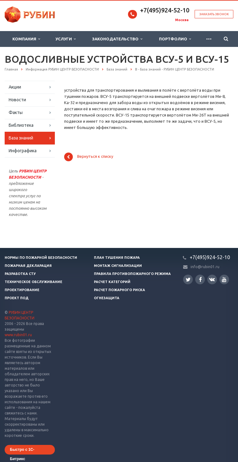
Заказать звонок (214, 14)
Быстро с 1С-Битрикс (22, 451)
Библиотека (21, 125)
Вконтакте (212, 279)
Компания (26, 39)
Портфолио (175, 39)
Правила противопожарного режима (132, 274)
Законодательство (117, 39)
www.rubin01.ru (18, 335)
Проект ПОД (17, 298)
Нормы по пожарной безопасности (41, 257)
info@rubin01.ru (205, 267)
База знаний (21, 137)
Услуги (65, 39)
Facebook (200, 279)
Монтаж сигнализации (118, 266)
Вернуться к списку (88, 157)
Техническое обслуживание (33, 282)
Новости (17, 99)
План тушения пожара (117, 257)
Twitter (188, 279)
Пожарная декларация (28, 266)
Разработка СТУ (20, 274)
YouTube (224, 279)
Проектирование (22, 290)
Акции (15, 87)
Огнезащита (106, 298)
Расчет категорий (112, 282)
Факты (16, 112)
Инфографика (23, 150)
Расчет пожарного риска (119, 290)
